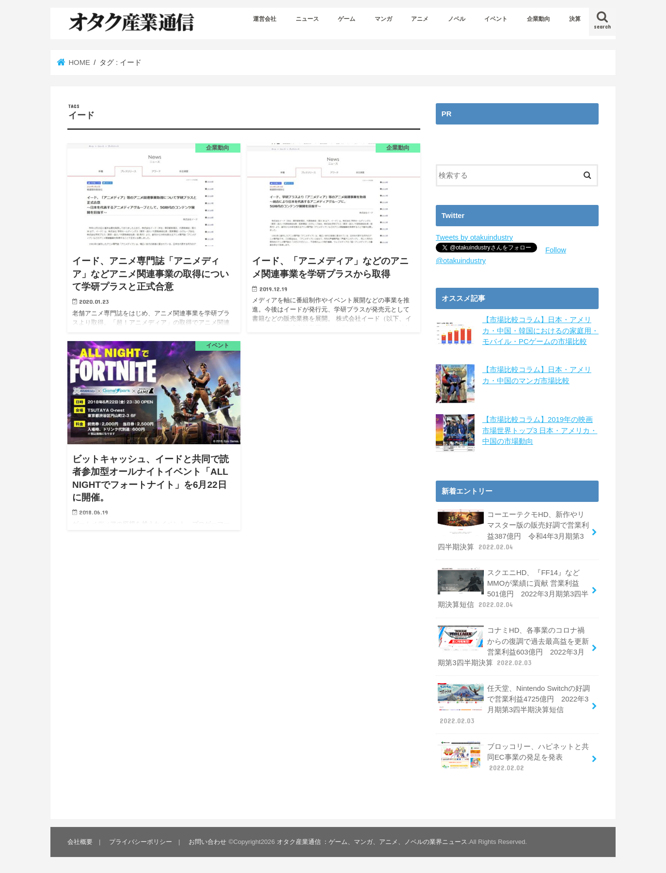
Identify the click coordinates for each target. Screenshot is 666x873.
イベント (495, 19)
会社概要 (80, 841)
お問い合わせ (207, 841)
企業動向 (538, 19)
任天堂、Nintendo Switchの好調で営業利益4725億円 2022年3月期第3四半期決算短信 (514, 704)
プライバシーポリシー (140, 841)
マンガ (383, 19)
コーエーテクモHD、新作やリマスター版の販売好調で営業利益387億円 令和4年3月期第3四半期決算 (513, 530)
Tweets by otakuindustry (474, 237)
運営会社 (264, 19)
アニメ (419, 19)
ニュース (307, 19)
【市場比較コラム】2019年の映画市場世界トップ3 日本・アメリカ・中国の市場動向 (539, 430)
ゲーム (346, 19)
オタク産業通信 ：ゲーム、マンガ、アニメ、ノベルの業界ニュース (372, 841)
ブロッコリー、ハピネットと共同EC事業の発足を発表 (513, 756)
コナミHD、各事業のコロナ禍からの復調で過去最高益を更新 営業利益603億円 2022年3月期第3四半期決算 (513, 646)
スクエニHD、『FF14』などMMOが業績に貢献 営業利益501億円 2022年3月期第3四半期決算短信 (513, 588)
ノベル (456, 19)
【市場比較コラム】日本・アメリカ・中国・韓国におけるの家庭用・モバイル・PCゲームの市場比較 (540, 330)
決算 (575, 19)
